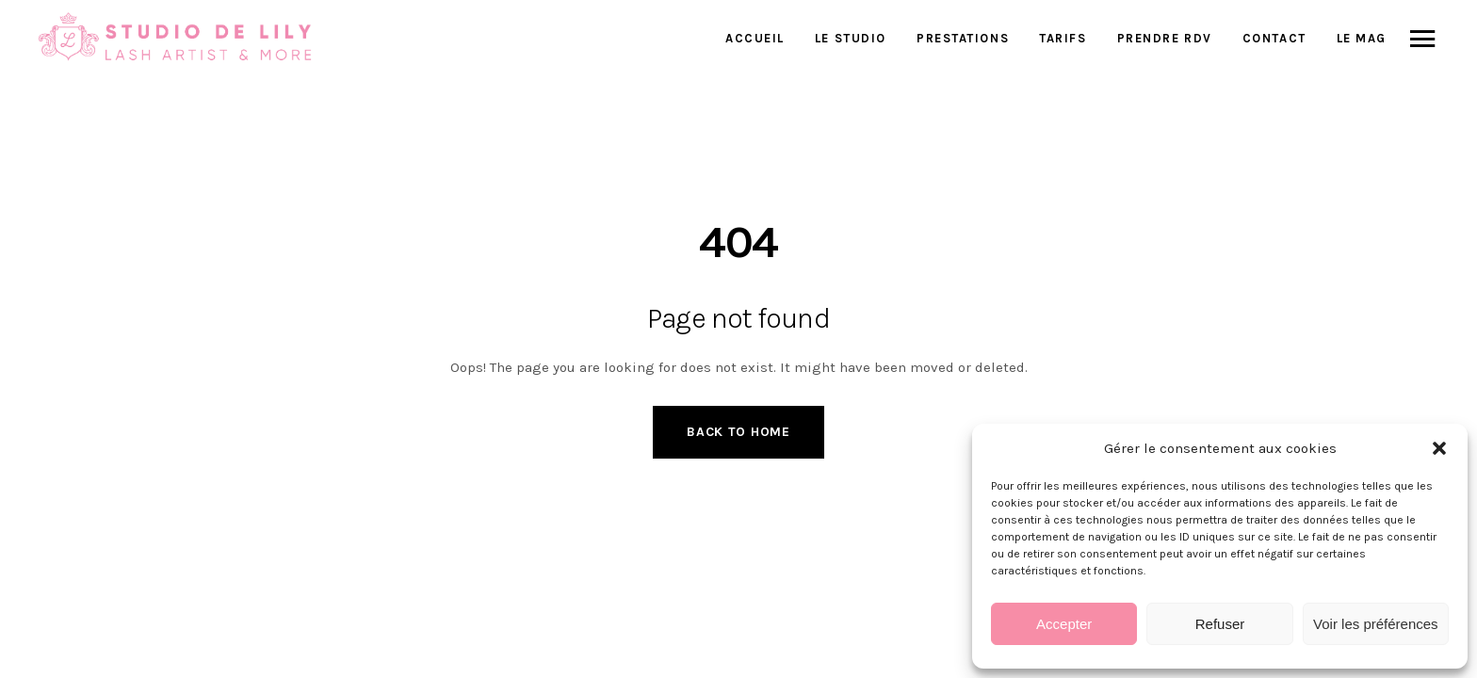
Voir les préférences (1375, 624)
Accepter (1064, 624)
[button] (1439, 448)
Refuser (1220, 624)
